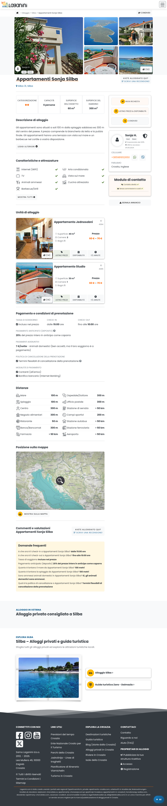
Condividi (144, 13)
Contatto (126, 732)
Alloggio (26, 13)
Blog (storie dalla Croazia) (101, 744)
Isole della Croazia (96, 760)
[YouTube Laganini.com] (36, 735)
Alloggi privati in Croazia (100, 749)
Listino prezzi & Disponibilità (130, 111)
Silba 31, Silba (24, 86)
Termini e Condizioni (27, 779)
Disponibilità (79, 254)
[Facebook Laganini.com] (19, 735)
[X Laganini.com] (19, 744)
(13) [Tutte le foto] (146, 69)
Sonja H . (26, 67)
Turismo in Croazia (61, 776)
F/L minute (95, 254)
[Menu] (162, 4)
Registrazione (130, 769)
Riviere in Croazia (96, 755)
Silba (34, 13)
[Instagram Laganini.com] (28, 735)
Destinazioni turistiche (98, 734)
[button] (60, 481)
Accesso (126, 764)
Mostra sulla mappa (33, 514)
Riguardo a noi (129, 737)
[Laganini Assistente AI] (159, 799)
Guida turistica (94, 739)
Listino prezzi (62, 254)
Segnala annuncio (130, 202)
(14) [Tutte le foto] (46, 255)
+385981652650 (120, 157)
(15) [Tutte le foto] (46, 300)
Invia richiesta (130, 101)
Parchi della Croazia (62, 752)
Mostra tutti (26, 197)
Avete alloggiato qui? (136, 80)
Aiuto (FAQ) (127, 743)
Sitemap (21, 783)
